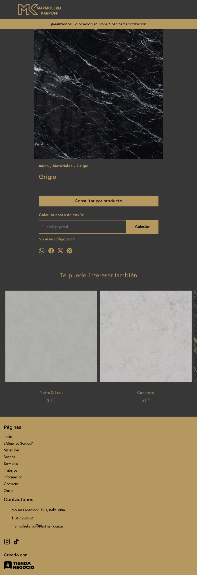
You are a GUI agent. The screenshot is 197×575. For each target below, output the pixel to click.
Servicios (11, 416)
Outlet (8, 443)
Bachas (9, 409)
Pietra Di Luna (28, 345)
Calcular (142, 226)
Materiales (11, 403)
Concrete (74, 345)
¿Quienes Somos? (18, 396)
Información (13, 430)
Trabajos (10, 423)
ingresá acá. (164, 565)
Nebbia (169, 348)
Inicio (8, 389)
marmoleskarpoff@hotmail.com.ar (34, 479)
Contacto (11, 436)
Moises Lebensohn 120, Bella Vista (34, 463)
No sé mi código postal (57, 239)
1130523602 (18, 471)
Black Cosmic (122, 345)
